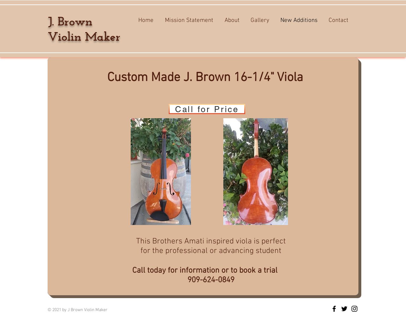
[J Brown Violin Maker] (334, 309)
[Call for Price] (207, 109)
